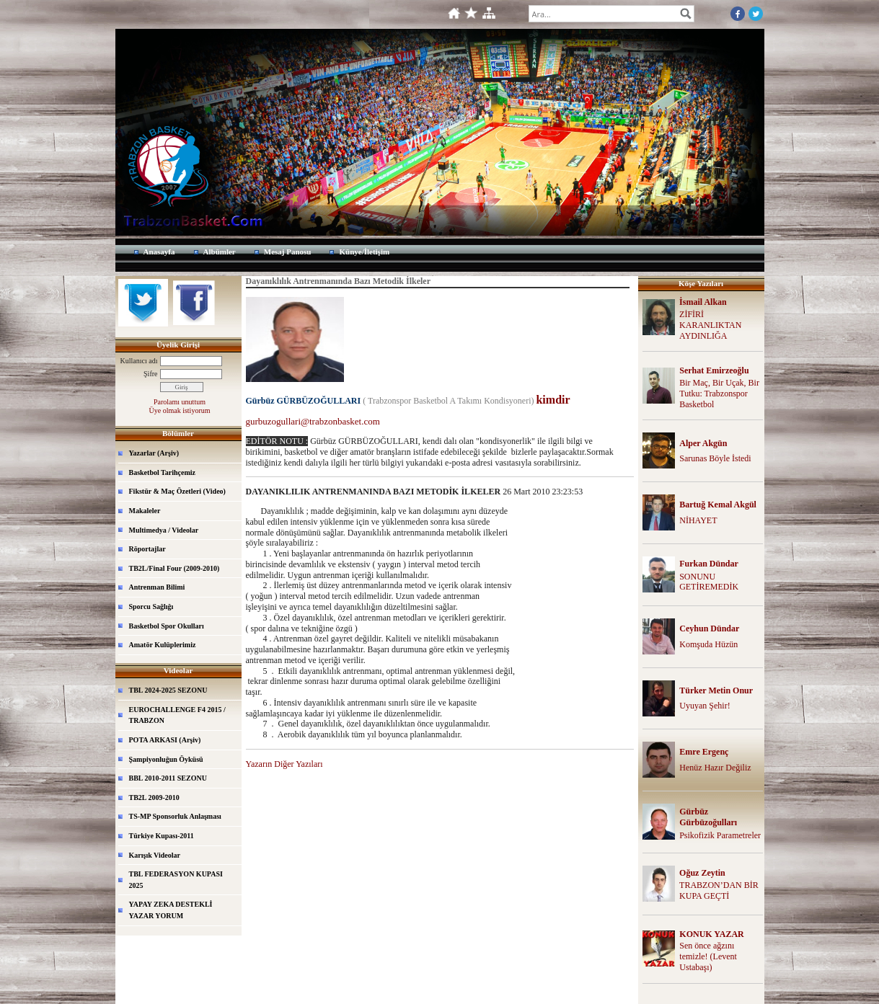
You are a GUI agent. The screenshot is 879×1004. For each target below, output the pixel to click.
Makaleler (145, 511)
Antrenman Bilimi (157, 587)
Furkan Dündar (708, 564)
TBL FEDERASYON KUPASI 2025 (176, 879)
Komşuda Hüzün (708, 644)
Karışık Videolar (154, 855)
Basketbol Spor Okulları (166, 626)
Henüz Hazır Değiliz (715, 768)
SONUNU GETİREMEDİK (708, 582)
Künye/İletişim (364, 251)
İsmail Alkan (703, 302)
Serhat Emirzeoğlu (713, 370)
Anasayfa (159, 251)
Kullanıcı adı (139, 361)
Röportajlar (147, 549)
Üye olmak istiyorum (180, 410)
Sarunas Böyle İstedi (715, 458)
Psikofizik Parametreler (720, 835)
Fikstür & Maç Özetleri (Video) (177, 491)
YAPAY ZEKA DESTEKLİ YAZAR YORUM (171, 910)
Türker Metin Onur (716, 690)
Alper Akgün (703, 443)
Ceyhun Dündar (709, 628)
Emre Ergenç (703, 752)
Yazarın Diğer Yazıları (284, 764)
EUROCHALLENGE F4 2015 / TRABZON (177, 715)
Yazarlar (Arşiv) (154, 453)
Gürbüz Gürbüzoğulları (708, 817)
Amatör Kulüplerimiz (162, 645)
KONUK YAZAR (711, 934)
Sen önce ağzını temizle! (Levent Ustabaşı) (708, 956)
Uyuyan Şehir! (704, 706)
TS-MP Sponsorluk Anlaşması (175, 816)
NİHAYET (698, 520)
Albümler (219, 251)
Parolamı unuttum (180, 402)
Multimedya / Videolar (164, 530)
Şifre (150, 374)
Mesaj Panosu (288, 251)
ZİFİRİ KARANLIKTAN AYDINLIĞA (710, 325)
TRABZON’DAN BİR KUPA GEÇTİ (719, 890)
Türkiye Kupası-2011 (161, 836)
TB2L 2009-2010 (154, 797)
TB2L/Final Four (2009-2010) (174, 568)
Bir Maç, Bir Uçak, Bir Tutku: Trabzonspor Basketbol (719, 393)
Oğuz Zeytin (702, 873)
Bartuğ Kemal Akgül (717, 504)
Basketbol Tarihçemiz (162, 472)
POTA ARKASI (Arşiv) (165, 740)
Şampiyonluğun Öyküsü (166, 759)
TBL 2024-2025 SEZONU (168, 690)
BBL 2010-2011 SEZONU (168, 778)
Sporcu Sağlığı (151, 606)
